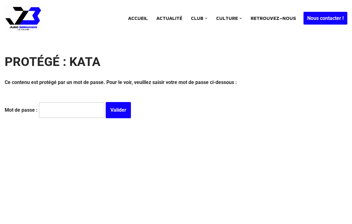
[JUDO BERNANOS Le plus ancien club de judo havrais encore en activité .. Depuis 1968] (25, 18)
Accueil (138, 18)
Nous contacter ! (325, 18)
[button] (206, 18)
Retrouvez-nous (273, 18)
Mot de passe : (54, 110)
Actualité (169, 18)
